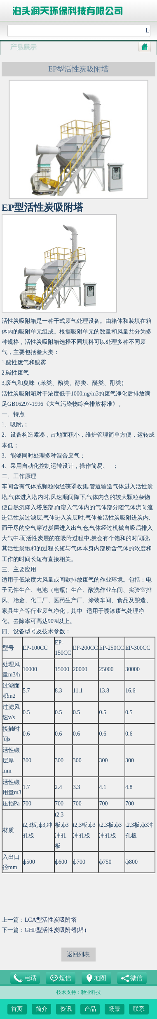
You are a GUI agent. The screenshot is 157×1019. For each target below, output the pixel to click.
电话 (25, 978)
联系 (139, 1009)
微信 (132, 978)
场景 (114, 1009)
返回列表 (78, 954)
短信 (61, 978)
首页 (17, 1009)
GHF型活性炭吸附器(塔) (55, 930)
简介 (41, 1009)
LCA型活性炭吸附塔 (51, 920)
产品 (90, 1009)
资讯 (66, 1009)
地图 (96, 978)
